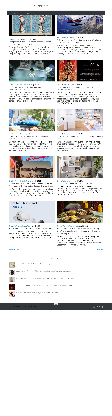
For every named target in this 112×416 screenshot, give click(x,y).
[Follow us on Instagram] (94, 316)
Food (16, 93)
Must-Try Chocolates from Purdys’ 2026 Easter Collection (37, 301)
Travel (27, 13)
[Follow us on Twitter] (102, 316)
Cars (10, 13)
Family (65, 46)
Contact (33, 13)
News (24, 48)
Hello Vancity (21, 5)
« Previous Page (14, 258)
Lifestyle (16, 13)
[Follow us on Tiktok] (97, 316)
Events (11, 48)
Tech (21, 13)
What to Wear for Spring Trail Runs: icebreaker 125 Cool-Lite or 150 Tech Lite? (45, 287)
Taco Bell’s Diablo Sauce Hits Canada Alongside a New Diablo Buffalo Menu (44, 294)
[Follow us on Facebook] (100, 316)
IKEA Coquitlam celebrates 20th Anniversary (74, 192)
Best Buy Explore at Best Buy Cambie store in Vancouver (31, 237)
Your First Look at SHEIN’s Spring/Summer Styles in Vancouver (39, 272)
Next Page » (99, 258)
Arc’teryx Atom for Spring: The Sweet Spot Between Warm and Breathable (43, 280)
